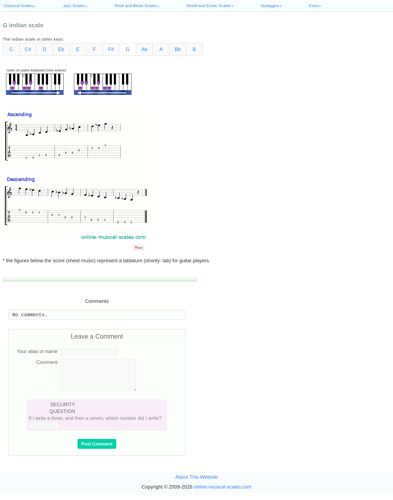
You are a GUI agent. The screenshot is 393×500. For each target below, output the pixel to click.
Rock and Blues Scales (136, 5)
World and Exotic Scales (209, 5)
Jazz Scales (74, 5)
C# (28, 49)
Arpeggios (270, 5)
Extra (313, 5)
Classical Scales (18, 5)
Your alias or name (37, 351)
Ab (144, 49)
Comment (47, 362)
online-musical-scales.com (222, 493)
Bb (178, 49)
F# (111, 49)
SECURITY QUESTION (62, 414)
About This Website (196, 483)
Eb (61, 49)
